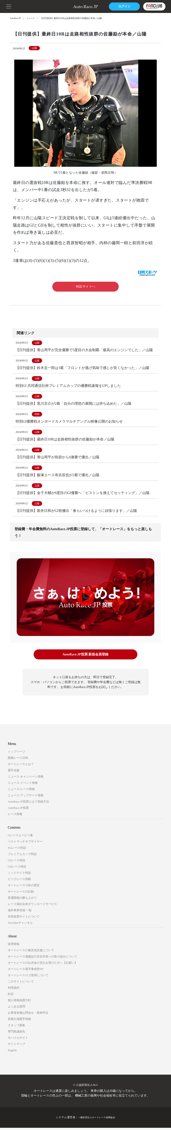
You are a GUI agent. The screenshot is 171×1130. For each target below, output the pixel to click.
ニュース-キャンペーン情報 (25, 779)
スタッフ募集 (16, 1027)
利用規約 (13, 990)
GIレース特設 (16, 862)
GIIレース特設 (17, 869)
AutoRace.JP (16, 18)
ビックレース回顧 (19, 881)
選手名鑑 (13, 772)
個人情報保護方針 (19, 1002)
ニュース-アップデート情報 (25, 797)
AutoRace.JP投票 (18, 810)
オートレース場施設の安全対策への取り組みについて (42, 959)
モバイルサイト (18, 1040)
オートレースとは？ (21, 766)
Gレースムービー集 (20, 837)
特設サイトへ (85, 286)
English (12, 1052)
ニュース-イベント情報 (23, 785)
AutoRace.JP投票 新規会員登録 (85, 657)
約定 (11, 996)
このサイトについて (21, 984)
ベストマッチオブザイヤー (25, 844)
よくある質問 (16, 1009)
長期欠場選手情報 (19, 1021)
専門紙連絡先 (16, 1034)
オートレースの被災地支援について (31, 952)
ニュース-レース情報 (21, 791)
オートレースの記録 (21, 894)
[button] (9, 6)
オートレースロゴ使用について (28, 977)
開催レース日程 (18, 760)
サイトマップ (16, 1046)
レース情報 (15, 816)
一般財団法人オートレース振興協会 (96, 1119)
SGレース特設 (17, 850)
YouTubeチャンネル (20, 925)
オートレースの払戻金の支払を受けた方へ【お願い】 (42, 965)
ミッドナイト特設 (19, 875)
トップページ (16, 754)
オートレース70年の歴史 (24, 887)
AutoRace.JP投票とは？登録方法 (28, 804)
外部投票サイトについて (24, 919)
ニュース (31, 18)
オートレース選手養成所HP (25, 971)
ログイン (123, 6)
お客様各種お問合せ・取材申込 (28, 1015)
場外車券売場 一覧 (20, 912)
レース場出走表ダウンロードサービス (32, 906)
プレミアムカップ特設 (22, 856)
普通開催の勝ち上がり (22, 900)
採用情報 (13, 946)
